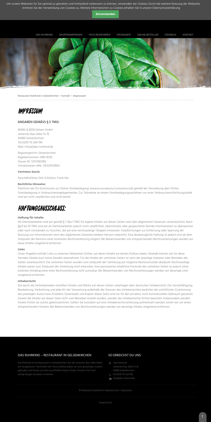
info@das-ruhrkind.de (124, 378)
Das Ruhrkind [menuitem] (44, 35)
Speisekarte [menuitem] (124, 35)
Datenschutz (105, 403)
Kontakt (65, 96)
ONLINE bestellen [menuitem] (147, 35)
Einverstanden (105, 14)
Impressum (126, 390)
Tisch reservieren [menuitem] (99, 35)
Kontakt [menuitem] (188, 35)
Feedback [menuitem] (170, 35)
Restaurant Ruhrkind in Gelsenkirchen (38, 96)
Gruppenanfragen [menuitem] (70, 35)
